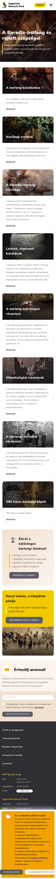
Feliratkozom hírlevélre (17, 714)
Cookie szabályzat (39, 858)
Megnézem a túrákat (24, 575)
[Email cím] (28, 697)
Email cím (24, 791)
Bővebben (39, 707)
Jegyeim (41, 4)
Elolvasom (10, 109)
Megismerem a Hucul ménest (24, 620)
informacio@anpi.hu (23, 808)
